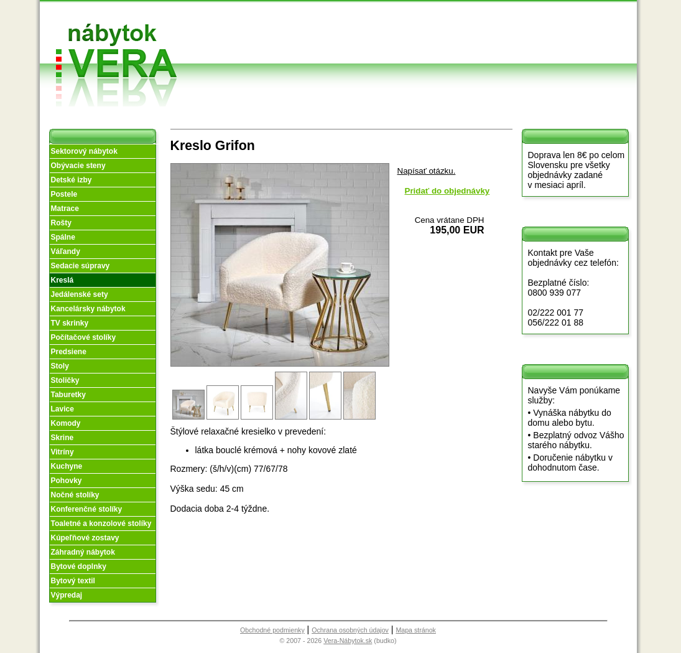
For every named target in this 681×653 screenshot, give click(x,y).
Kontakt (477, 39)
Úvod (302, 15)
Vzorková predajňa (476, 20)
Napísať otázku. (426, 171)
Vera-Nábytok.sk (347, 640)
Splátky (391, 39)
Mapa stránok (416, 630)
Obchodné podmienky (396, 20)
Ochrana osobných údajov (350, 630)
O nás (303, 30)
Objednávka (400, 54)
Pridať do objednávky (447, 190)
